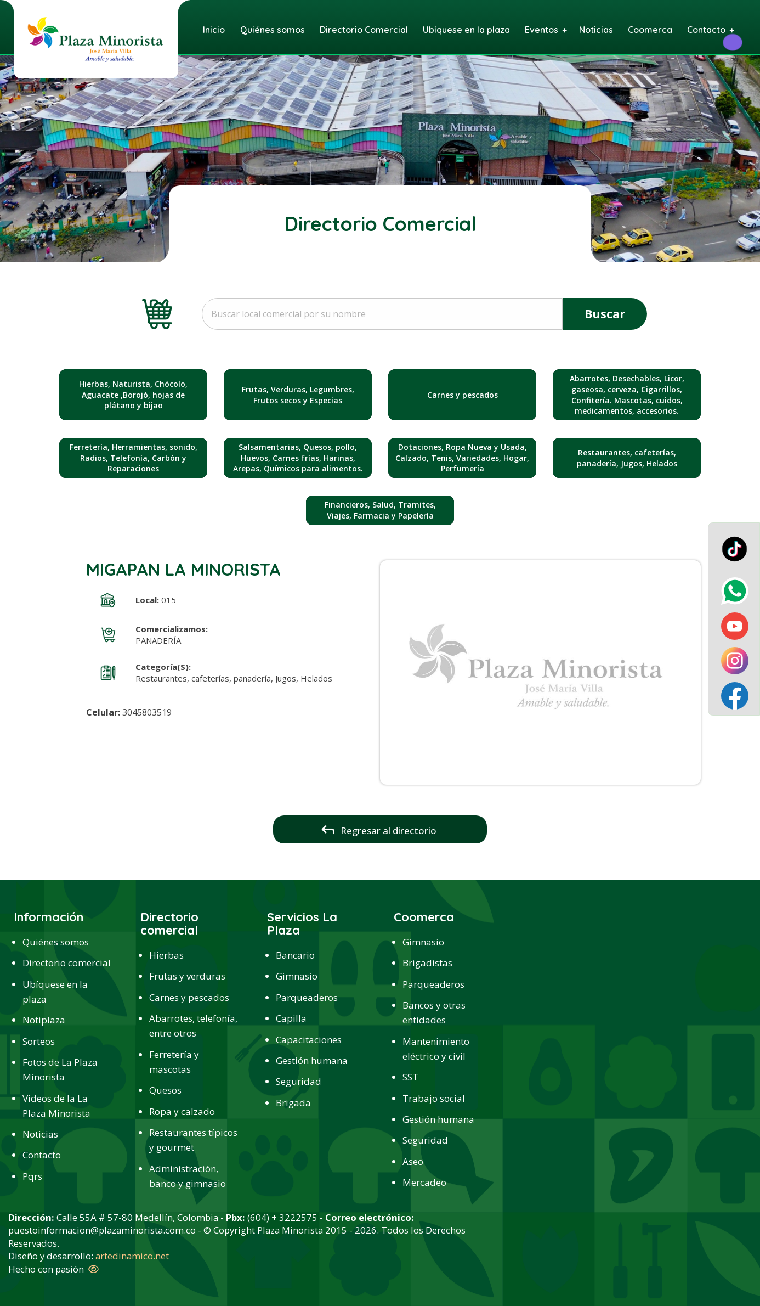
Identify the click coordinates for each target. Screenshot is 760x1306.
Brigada (293, 1102)
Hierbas (166, 955)
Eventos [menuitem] (541, 29)
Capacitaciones (309, 1039)
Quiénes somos (55, 942)
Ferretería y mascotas (174, 1062)
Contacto (41, 1155)
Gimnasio (296, 976)
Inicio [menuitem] (214, 29)
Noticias (40, 1134)
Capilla (291, 1018)
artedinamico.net (132, 1255)
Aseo (412, 1161)
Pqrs (32, 1176)
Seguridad (298, 1081)
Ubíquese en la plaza (55, 991)
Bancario (295, 955)
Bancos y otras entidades (434, 1012)
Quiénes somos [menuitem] (272, 29)
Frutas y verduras (187, 976)
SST (410, 1077)
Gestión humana (312, 1060)
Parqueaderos (307, 997)
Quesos (165, 1090)
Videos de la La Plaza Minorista (56, 1105)
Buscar (605, 314)
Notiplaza (43, 1020)
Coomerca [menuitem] (650, 29)
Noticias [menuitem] (596, 29)
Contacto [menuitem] (706, 29)
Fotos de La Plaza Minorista (60, 1069)
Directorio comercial (66, 962)
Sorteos (38, 1041)
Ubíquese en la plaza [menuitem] (466, 29)
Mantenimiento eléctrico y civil (435, 1048)
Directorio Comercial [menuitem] (364, 29)
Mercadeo (424, 1182)
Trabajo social (433, 1098)
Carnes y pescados (189, 997)
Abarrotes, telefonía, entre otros (193, 1025)
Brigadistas (427, 962)
